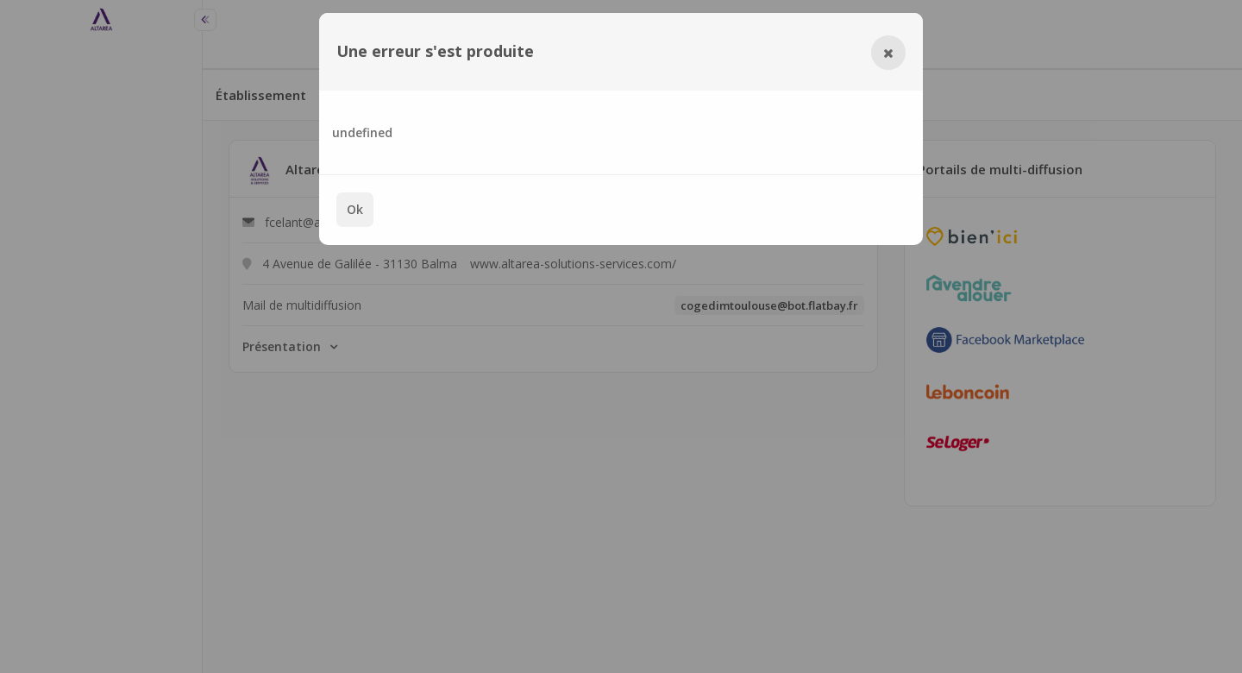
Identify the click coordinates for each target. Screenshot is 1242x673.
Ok (355, 209)
